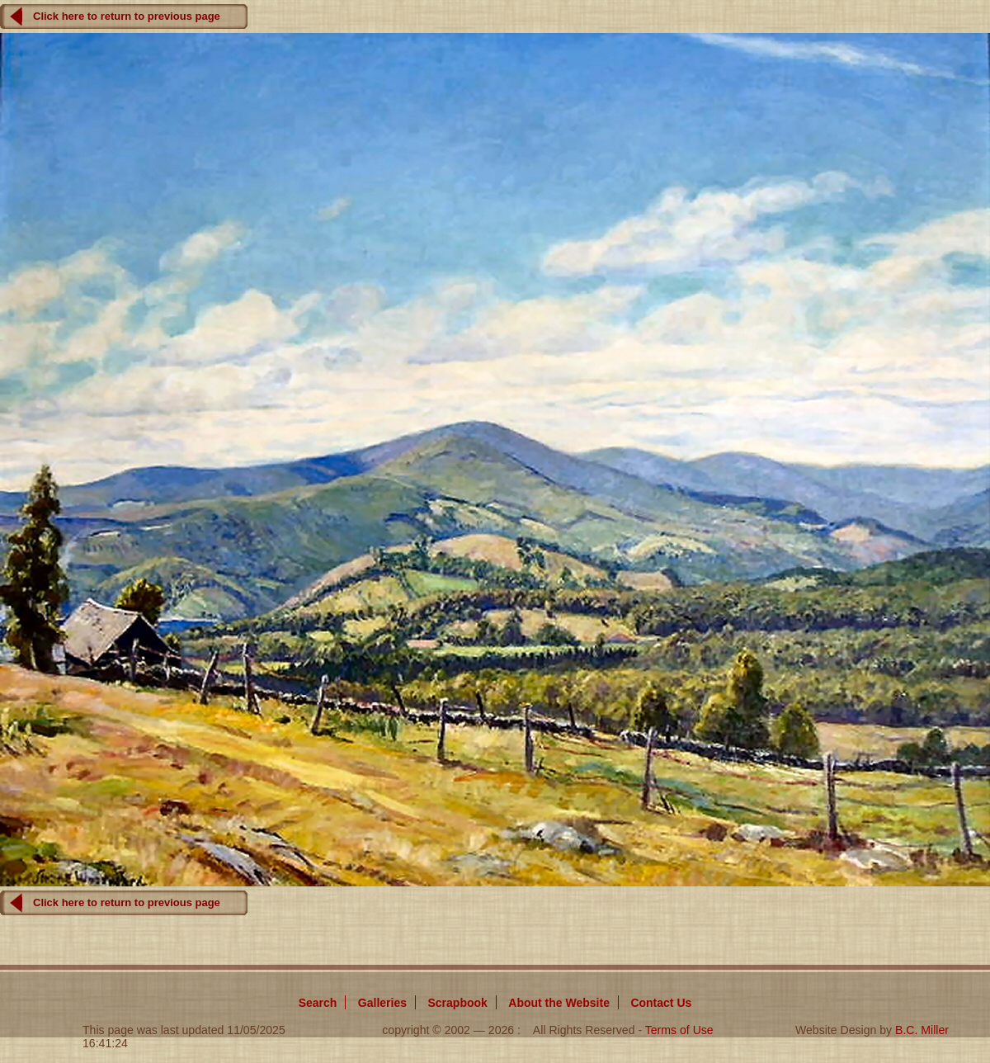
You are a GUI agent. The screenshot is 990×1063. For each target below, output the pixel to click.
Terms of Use (679, 1030)
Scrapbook (457, 1002)
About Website (559, 1002)
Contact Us (660, 1002)
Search (318, 1002)
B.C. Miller (922, 1030)
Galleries (382, 1002)
